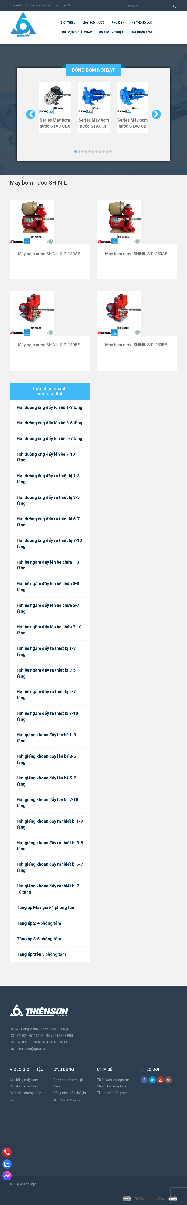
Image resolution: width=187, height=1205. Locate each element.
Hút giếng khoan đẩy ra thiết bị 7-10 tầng (48, 888)
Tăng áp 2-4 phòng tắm (39, 923)
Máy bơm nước (93, 22)
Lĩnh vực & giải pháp (76, 32)
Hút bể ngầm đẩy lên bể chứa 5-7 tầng (48, 608)
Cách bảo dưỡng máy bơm (25, 1096)
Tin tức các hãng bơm (113, 1093)
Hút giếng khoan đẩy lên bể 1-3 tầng (46, 737)
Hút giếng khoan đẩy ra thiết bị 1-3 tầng (50, 824)
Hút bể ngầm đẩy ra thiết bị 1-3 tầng (46, 651)
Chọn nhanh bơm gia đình (68, 1083)
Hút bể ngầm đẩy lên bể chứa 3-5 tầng (48, 586)
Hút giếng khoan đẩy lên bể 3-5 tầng (46, 759)
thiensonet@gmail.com (32, 1049)
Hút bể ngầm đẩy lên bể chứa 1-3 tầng (48, 565)
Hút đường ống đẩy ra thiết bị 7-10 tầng (49, 543)
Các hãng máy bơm (24, 1080)
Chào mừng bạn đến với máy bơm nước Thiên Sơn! (42, 5)
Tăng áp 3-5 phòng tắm (39, 938)
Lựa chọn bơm (141, 32)
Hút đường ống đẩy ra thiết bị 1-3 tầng (48, 478)
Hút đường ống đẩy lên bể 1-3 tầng (49, 407)
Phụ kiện (117, 22)
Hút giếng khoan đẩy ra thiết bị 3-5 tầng (50, 845)
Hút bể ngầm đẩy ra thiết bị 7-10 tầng (47, 716)
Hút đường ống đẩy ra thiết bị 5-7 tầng (48, 521)
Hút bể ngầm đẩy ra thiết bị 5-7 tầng (46, 694)
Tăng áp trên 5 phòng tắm (41, 954)
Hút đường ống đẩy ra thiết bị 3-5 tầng (48, 500)
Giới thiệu (67, 22)
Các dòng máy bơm (24, 1086)
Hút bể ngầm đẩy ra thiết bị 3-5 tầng (46, 673)
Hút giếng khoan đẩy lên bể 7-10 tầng (47, 802)
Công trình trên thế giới (70, 1093)
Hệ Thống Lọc (141, 22)
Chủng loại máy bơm (112, 1086)
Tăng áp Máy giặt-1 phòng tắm (46, 907)
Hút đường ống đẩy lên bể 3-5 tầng (49, 422)
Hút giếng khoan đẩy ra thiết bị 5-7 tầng (50, 867)
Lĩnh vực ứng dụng (66, 1099)
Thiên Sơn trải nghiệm (113, 1080)
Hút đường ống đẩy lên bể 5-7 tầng (49, 438)
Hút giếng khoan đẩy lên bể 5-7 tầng (46, 781)
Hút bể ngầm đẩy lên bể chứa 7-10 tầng (49, 629)
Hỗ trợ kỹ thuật (111, 32)
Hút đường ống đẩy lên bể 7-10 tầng (46, 457)
